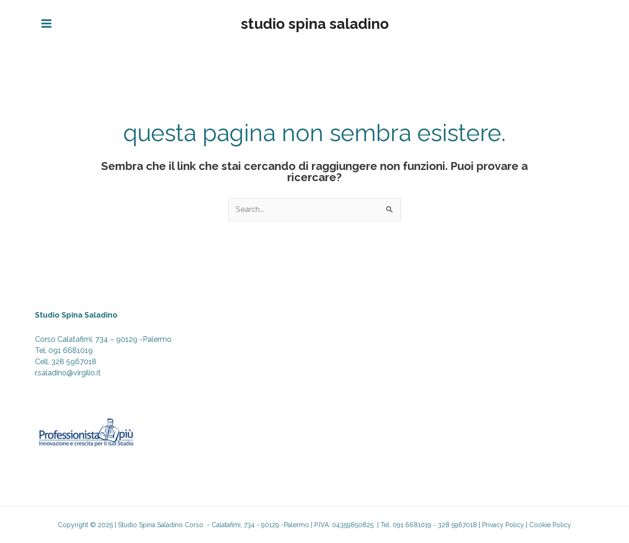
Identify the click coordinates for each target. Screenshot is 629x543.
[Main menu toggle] (46, 23)
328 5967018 (74, 361)
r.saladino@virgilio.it (68, 372)
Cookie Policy (550, 525)
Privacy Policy (503, 525)
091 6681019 (70, 350)
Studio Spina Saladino (315, 23)
